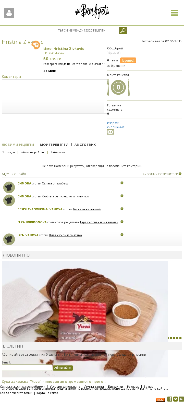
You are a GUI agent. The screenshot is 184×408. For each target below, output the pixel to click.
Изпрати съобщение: (116, 127)
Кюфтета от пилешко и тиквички (65, 196)
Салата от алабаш (55, 183)
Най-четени (57, 152)
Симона (24, 183)
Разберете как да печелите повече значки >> (74, 64)
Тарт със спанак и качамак (99, 222)
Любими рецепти (18, 144)
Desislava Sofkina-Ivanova (39, 209)
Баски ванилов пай (87, 209)
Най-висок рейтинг (32, 152)
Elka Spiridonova (32, 222)
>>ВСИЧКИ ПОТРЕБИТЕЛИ (160, 174)
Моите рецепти (54, 144)
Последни (8, 152)
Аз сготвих (85, 144)
